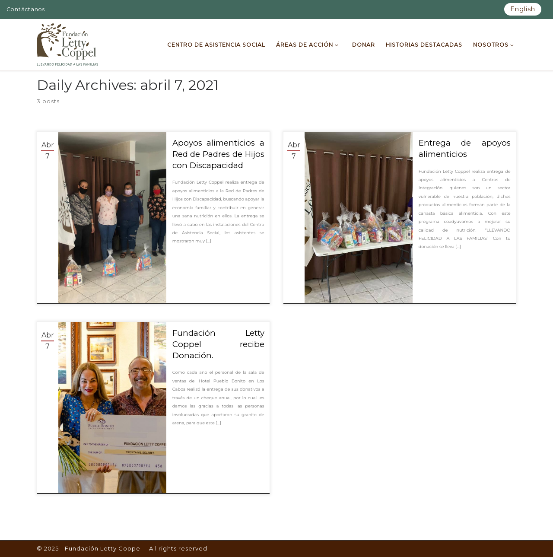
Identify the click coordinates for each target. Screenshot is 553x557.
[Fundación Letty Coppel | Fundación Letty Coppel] (68, 43)
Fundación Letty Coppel (103, 548)
